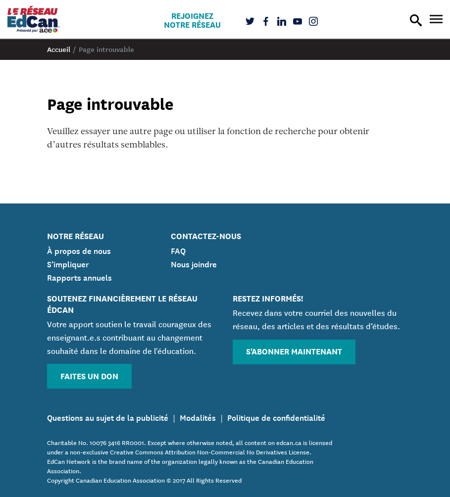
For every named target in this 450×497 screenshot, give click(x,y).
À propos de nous (79, 250)
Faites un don (89, 375)
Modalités (198, 416)
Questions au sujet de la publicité (107, 416)
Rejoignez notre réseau (192, 20)
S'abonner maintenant (294, 351)
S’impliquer (68, 263)
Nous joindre (194, 263)
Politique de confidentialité (276, 416)
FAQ (178, 250)
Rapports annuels (79, 276)
